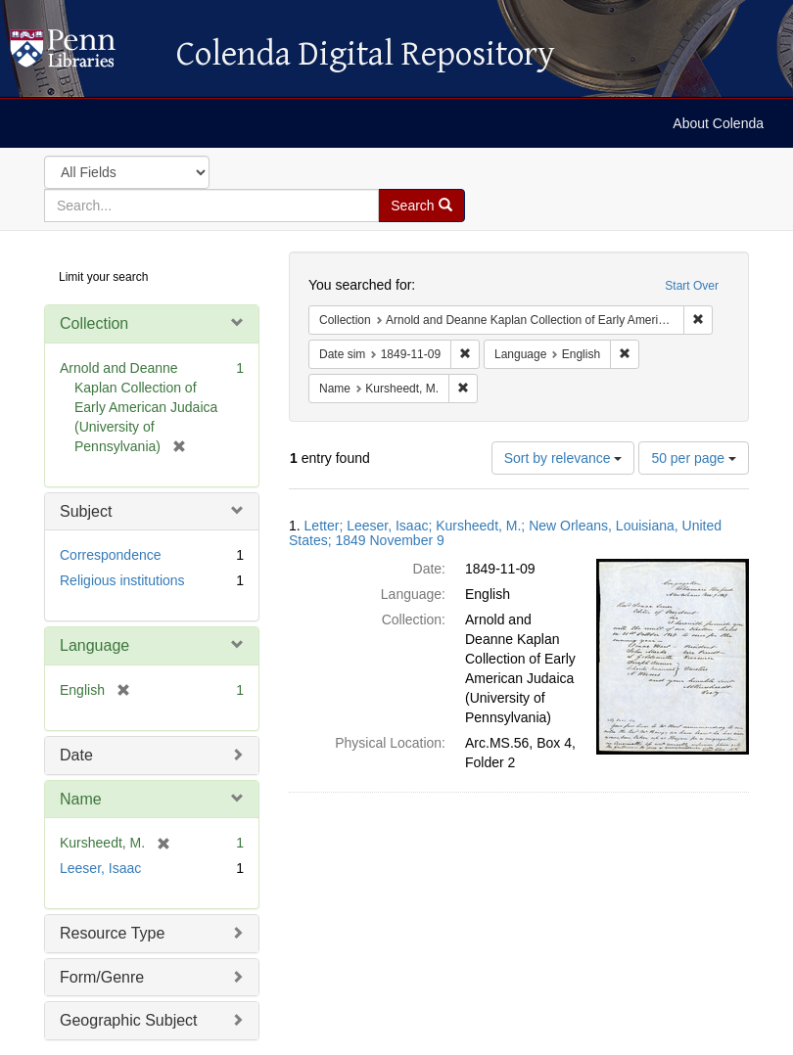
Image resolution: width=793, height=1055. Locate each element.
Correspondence (111, 555)
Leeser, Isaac (100, 868)
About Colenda (718, 123)
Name (81, 799)
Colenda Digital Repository (83, 53)
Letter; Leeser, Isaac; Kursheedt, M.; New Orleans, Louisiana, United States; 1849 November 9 (505, 533)
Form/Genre (102, 977)
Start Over (692, 286)
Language (94, 645)
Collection (94, 323)
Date (76, 755)
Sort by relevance (563, 458)
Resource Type (112, 933)
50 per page (693, 458)
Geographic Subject (129, 1020)
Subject (86, 511)
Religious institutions (122, 580)
